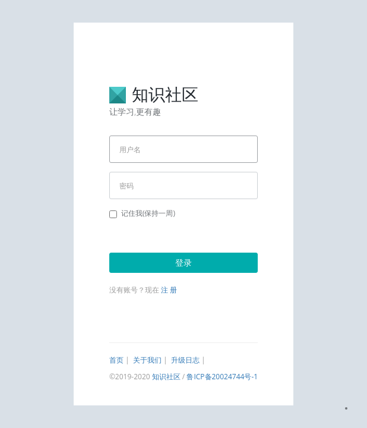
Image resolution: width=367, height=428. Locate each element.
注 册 (169, 290)
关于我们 (147, 360)
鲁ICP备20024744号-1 (222, 377)
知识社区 (166, 377)
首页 (116, 360)
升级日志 (185, 360)
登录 (183, 262)
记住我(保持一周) (142, 213)
